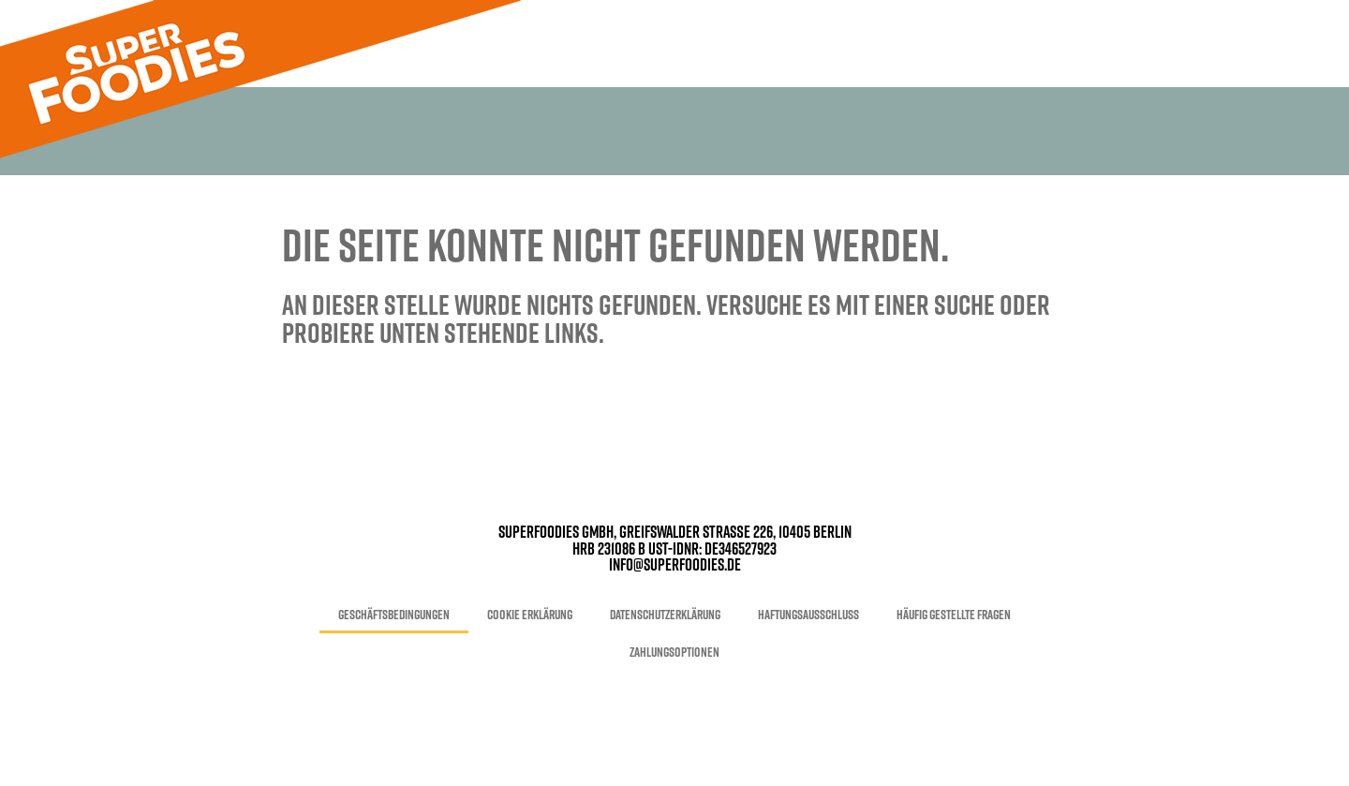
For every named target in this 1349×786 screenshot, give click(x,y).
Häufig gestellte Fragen (954, 614)
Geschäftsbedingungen (394, 614)
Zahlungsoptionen (674, 652)
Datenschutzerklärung (665, 614)
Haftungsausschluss (808, 614)
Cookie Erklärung (529, 614)
